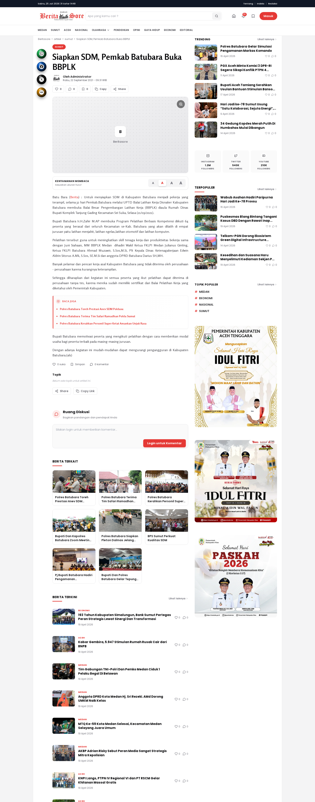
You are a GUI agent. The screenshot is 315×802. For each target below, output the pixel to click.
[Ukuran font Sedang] (162, 183)
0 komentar (99, 364)
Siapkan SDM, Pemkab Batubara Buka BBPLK (103, 39)
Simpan (77, 364)
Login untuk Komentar (164, 443)
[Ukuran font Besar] (171, 183)
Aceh (67, 30)
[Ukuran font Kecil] (153, 183)
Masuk (268, 16)
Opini (136, 30)
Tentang (248, 3)
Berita (74, 197)
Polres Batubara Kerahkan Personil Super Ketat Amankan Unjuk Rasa (103, 323)
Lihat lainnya (178, 598)
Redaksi (272, 3)
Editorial (186, 30)
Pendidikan (121, 30)
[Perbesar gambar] (181, 104)
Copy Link (85, 391)
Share (61, 391)
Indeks (260, 3)
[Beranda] (234, 16)
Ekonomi (170, 30)
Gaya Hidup (152, 30)
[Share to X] (41, 79)
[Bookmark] (253, 16)
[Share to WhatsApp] (41, 54)
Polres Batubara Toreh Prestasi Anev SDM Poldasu (91, 309)
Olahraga (101, 30)
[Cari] (216, 16)
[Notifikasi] (243, 16)
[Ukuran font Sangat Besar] (181, 183)
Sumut (55, 30)
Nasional (81, 30)
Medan (42, 30)
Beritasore (44, 39)
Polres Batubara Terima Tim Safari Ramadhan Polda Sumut (97, 316)
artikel (57, 39)
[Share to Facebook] (41, 66)
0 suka (58, 364)
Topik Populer (206, 285)
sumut (69, 39)
